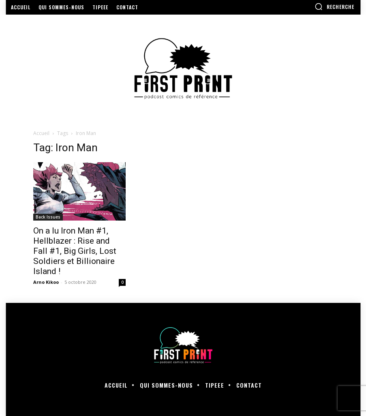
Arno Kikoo (46, 282)
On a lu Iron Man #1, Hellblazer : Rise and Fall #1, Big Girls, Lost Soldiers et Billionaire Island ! (74, 251)
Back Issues (48, 217)
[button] (334, 6)
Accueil (41, 133)
